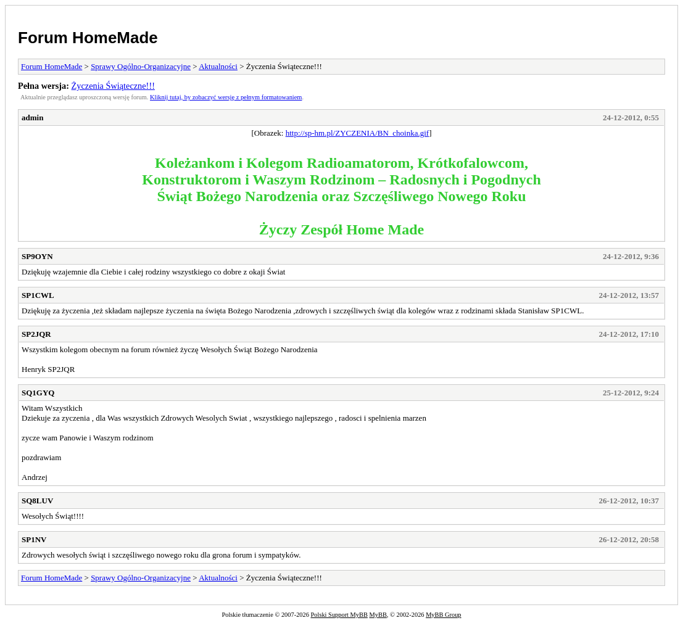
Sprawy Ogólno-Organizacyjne (141, 66)
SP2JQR (36, 334)
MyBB (378, 614)
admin (32, 117)
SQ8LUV (37, 500)
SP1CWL (38, 295)
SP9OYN (37, 256)
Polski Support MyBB (339, 614)
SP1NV (34, 539)
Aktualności (218, 66)
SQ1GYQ (38, 392)
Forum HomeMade (88, 37)
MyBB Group (443, 614)
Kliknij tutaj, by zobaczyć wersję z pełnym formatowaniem (226, 97)
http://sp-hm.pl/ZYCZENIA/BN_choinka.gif (357, 133)
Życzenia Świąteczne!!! (113, 86)
